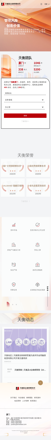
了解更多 (25, 121)
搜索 (25, 116)
